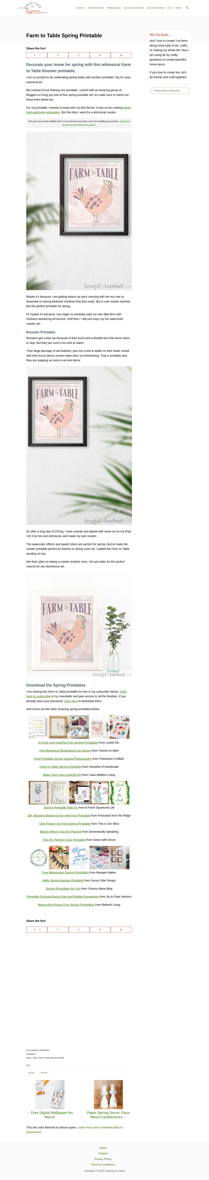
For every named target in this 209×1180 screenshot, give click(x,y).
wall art (44, 1073)
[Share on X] (79, 55)
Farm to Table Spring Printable (60, 766)
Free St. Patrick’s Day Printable (64, 839)
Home (28, 1058)
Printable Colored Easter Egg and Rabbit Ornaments (63, 896)
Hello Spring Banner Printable (63, 880)
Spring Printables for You (63, 888)
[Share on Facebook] (58, 55)
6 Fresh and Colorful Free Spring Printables (68, 742)
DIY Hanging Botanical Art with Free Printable (59, 815)
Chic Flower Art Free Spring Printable (65, 823)
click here (71, 701)
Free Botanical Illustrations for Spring (65, 750)
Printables (31, 1054)
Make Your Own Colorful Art (62, 774)
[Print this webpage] (121, 55)
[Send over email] (100, 55)
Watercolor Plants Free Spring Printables (66, 904)
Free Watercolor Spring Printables (65, 872)
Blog (35, 1058)
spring (31, 1073)
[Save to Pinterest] (36, 55)
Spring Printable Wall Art (61, 807)
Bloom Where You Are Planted (60, 831)
